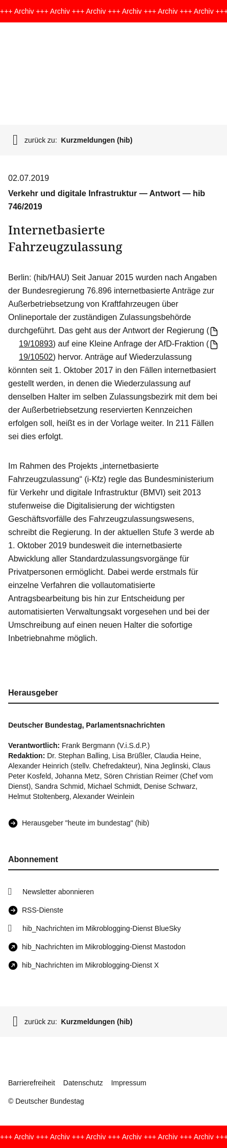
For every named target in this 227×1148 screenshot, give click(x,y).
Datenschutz (83, 1083)
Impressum (128, 1083)
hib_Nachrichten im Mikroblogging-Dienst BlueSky (101, 928)
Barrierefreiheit (31, 1083)
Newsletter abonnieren (58, 892)
